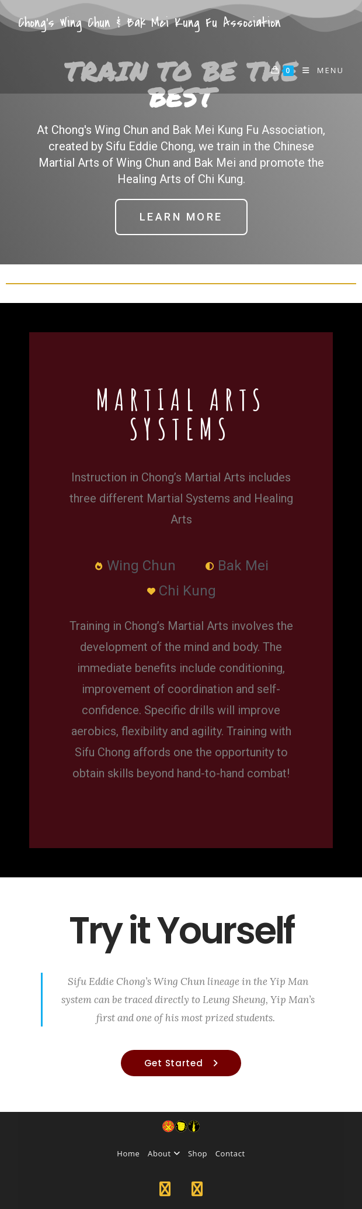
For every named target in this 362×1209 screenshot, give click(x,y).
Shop (197, 1153)
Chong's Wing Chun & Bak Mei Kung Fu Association (149, 22)
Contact (230, 1153)
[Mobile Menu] (319, 70)
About (164, 1153)
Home (128, 1153)
